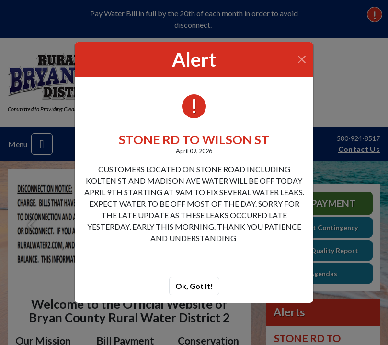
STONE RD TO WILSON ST (194, 139)
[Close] (302, 59)
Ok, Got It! (194, 285)
